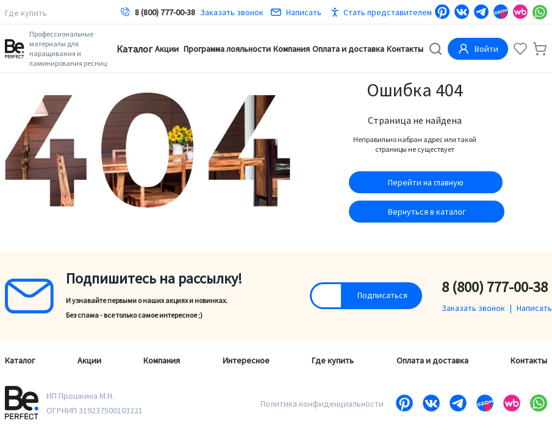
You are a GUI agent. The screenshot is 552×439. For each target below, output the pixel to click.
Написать (296, 12)
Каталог (134, 49)
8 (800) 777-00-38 (165, 12)
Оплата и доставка (348, 48)
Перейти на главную (426, 182)
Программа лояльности (227, 48)
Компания (291, 48)
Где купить (26, 12)
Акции (167, 48)
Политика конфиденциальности (322, 403)
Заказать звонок (231, 12)
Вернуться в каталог (426, 211)
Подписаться (382, 295)
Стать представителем (387, 12)
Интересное (246, 360)
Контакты (405, 48)
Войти (477, 49)
